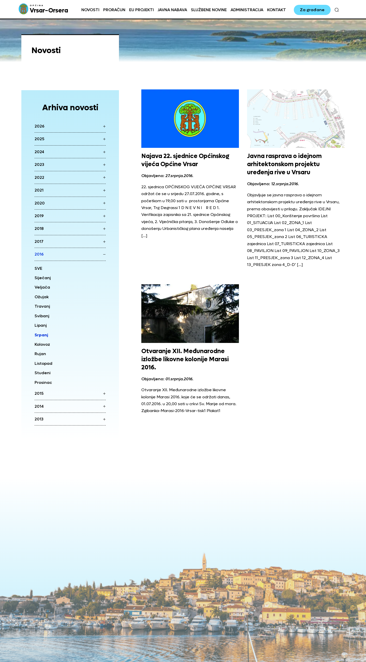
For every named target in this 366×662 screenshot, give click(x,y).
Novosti (90, 9)
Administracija (247, 9)
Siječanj (43, 277)
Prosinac (43, 382)
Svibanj (42, 315)
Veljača (42, 287)
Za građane (312, 9)
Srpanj (41, 335)
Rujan (40, 353)
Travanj (42, 306)
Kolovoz (42, 344)
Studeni (43, 372)
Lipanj (41, 325)
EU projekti (141, 9)
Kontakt (276, 9)
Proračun (114, 9)
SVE (38, 268)
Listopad (43, 363)
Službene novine (209, 9)
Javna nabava (172, 9)
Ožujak (42, 296)
